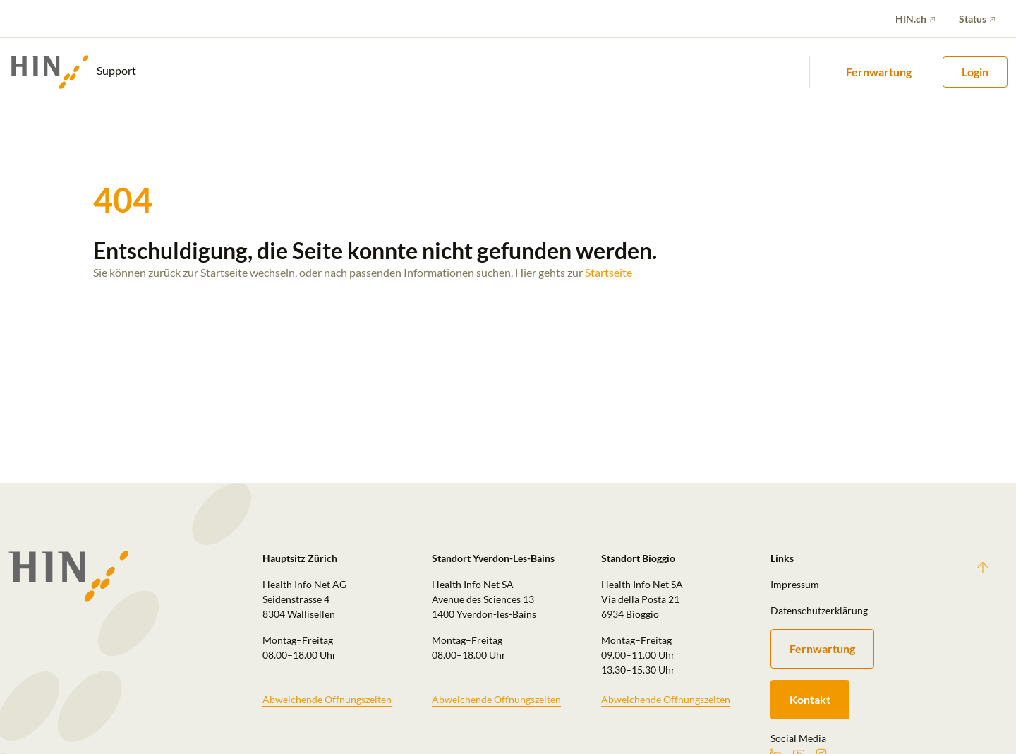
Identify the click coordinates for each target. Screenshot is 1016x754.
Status (972, 19)
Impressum (794, 584)
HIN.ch (910, 19)
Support (72, 72)
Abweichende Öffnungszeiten (327, 699)
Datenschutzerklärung (819, 610)
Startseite (608, 272)
